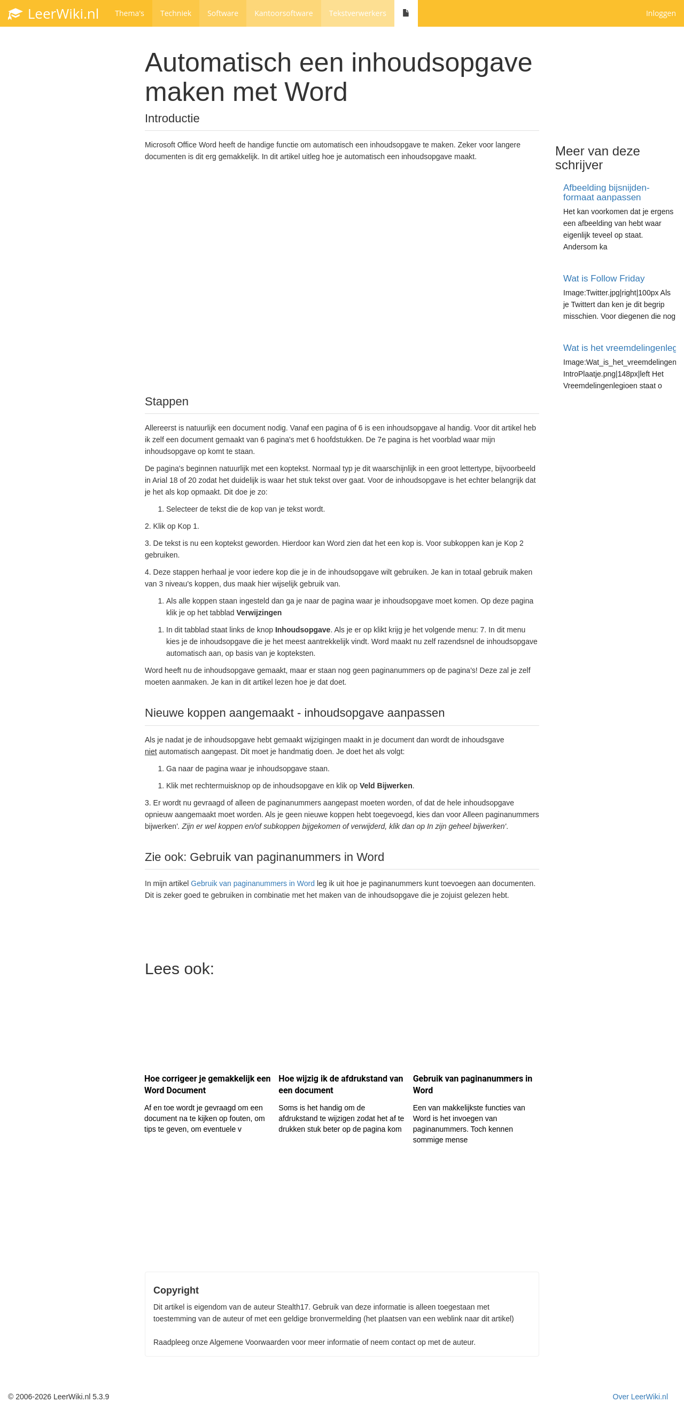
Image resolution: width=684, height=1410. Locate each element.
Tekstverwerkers (357, 13)
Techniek (175, 13)
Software (222, 13)
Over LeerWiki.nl (640, 1396)
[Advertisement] (342, 277)
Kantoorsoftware (283, 13)
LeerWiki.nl (53, 13)
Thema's (129, 13)
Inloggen (661, 13)
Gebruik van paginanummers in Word (253, 883)
